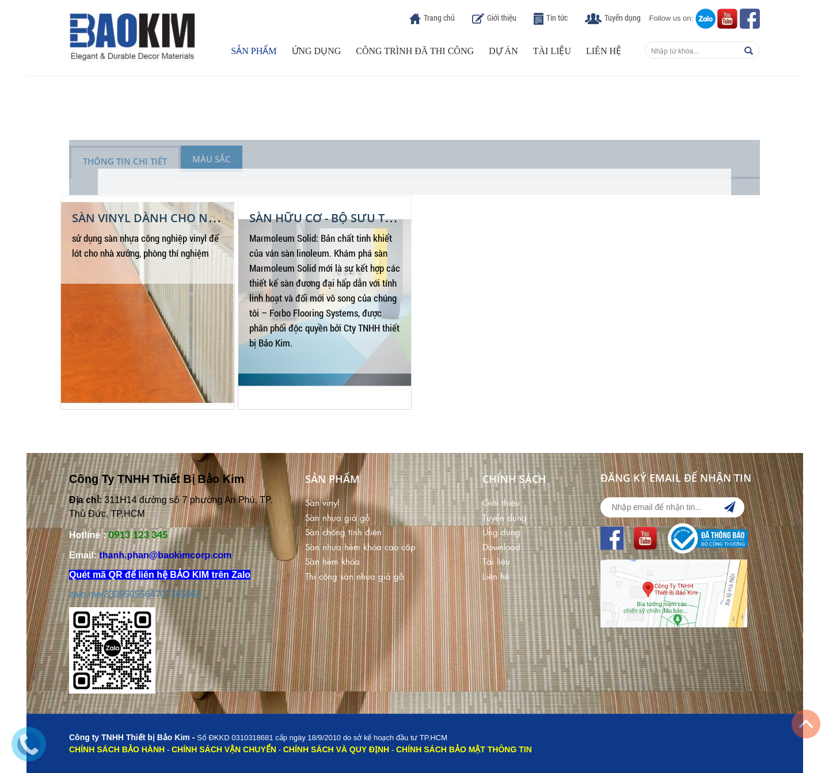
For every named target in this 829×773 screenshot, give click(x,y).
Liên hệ (603, 51)
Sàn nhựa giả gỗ (337, 517)
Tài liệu (552, 51)
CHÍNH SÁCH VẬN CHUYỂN (224, 749)
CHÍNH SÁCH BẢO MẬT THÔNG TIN (464, 749)
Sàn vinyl (322, 502)
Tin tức (557, 17)
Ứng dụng (316, 51)
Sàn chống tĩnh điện (343, 532)
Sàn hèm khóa (332, 561)
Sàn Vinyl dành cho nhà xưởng (171, 218)
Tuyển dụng (622, 17)
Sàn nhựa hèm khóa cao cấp (360, 546)
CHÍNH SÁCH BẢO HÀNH (117, 749)
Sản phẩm (253, 51)
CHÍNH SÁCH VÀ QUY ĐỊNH (336, 749)
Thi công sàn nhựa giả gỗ (354, 576)
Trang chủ (439, 17)
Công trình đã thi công (415, 51)
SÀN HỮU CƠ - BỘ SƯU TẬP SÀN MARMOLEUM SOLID (395, 218)
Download (501, 546)
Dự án (503, 51)
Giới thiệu (501, 17)
